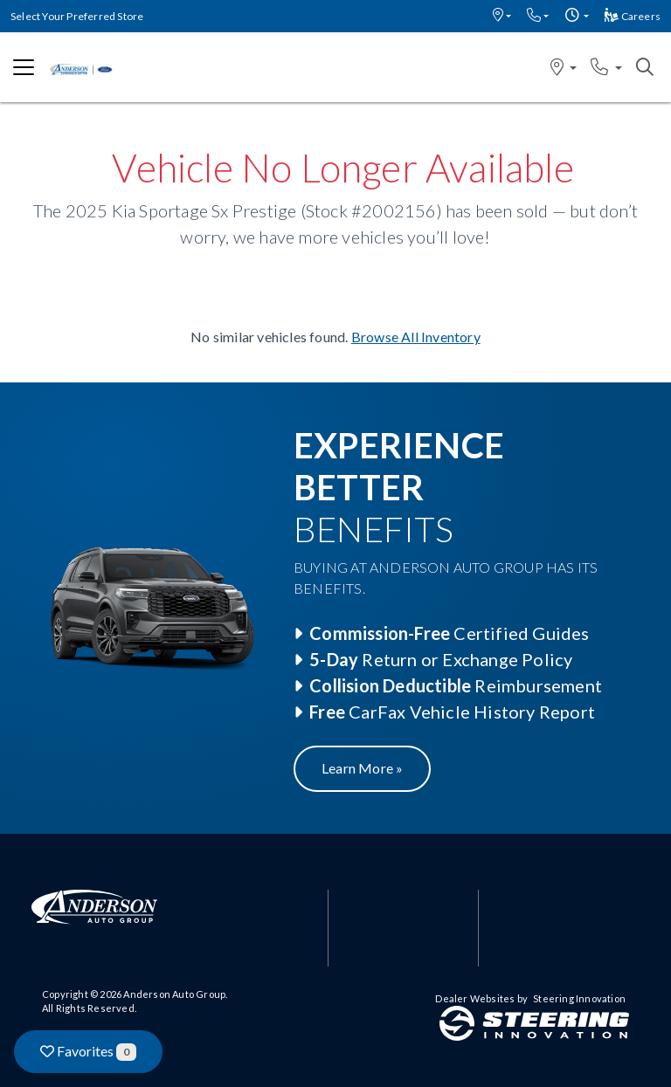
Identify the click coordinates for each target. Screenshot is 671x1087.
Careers (633, 16)
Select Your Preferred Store (76, 16)
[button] (502, 16)
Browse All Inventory (416, 336)
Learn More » (362, 768)
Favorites (88, 1051)
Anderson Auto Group (174, 994)
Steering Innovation (579, 998)
